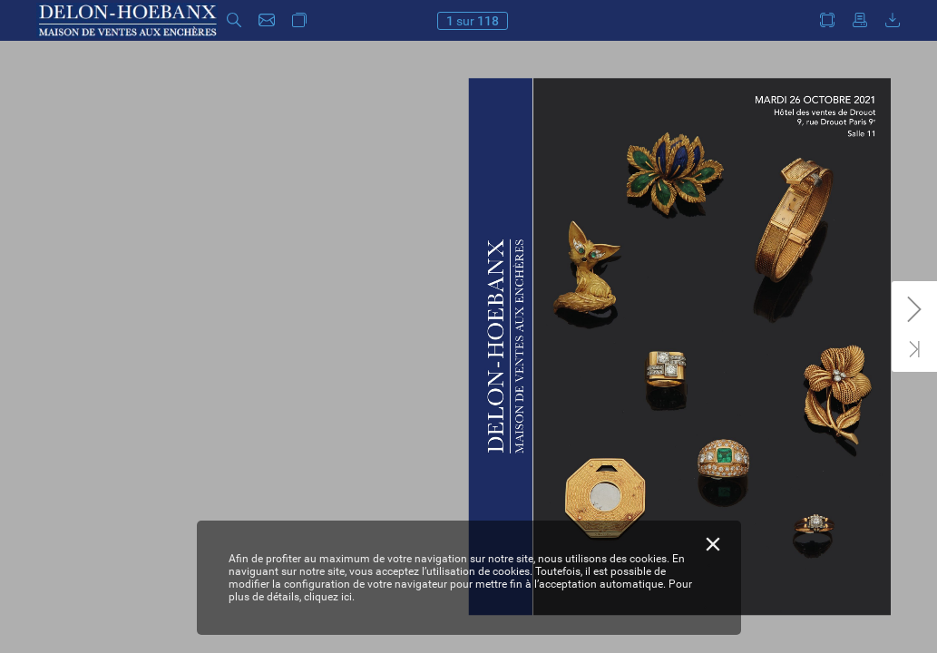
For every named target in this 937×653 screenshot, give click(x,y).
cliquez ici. (329, 596)
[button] (234, 20)
